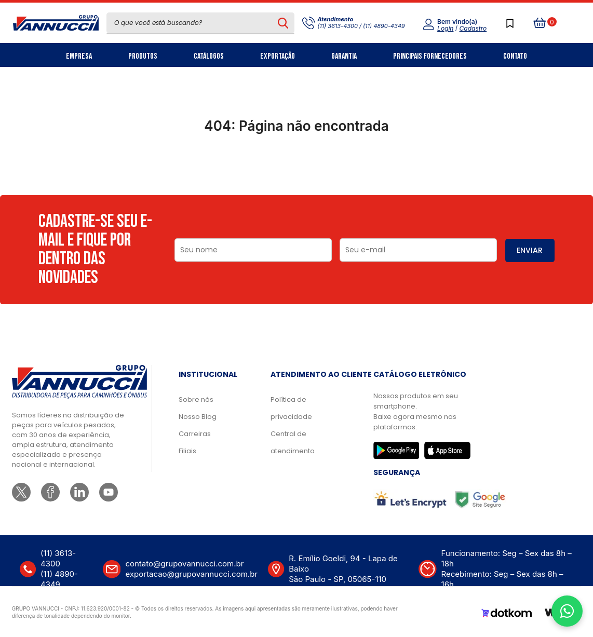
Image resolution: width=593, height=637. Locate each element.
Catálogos (209, 56)
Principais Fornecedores (430, 56)
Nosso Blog (198, 417)
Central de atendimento (293, 442)
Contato (515, 56)
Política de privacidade (291, 408)
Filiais (187, 451)
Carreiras (195, 434)
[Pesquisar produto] (283, 22)
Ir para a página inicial (296, 171)
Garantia (344, 56)
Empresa (79, 56)
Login (445, 28)
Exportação (277, 56)
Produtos (142, 56)
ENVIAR (530, 250)
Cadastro (473, 28)
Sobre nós (196, 399)
